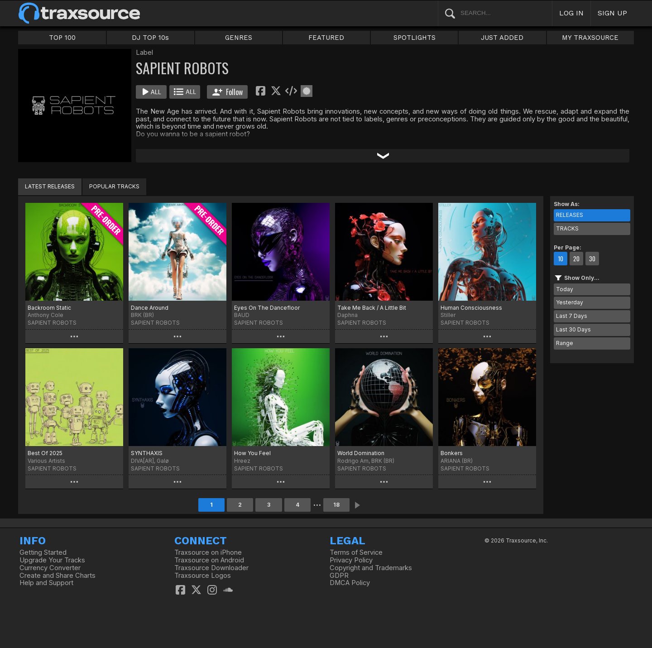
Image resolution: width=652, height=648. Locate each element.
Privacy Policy (351, 560)
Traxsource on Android (209, 560)
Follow (227, 91)
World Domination (360, 453)
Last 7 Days (571, 315)
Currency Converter (50, 568)
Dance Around (149, 307)
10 (560, 258)
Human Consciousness (471, 307)
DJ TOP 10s (150, 38)
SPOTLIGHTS (414, 38)
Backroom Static (49, 307)
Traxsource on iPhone (208, 552)
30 (592, 258)
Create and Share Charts (57, 575)
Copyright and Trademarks (371, 568)
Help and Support (46, 583)
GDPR (339, 575)
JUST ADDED (502, 38)
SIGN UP (612, 13)
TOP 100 (62, 38)
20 (576, 258)
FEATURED (326, 38)
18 (336, 504)
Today (564, 289)
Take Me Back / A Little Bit (371, 307)
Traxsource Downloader (211, 568)
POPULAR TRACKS (114, 186)
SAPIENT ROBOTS (52, 322)
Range (564, 343)
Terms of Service (356, 552)
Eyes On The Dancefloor (267, 307)
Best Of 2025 (45, 453)
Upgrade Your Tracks (52, 560)
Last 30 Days (573, 329)
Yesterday (569, 302)
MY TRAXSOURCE (590, 38)
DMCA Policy (350, 583)
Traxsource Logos (202, 575)
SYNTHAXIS (147, 453)
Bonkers (452, 453)
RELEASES (569, 214)
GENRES (238, 38)
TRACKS (567, 228)
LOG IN (571, 13)
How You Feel (252, 453)
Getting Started (43, 552)
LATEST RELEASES (50, 186)
